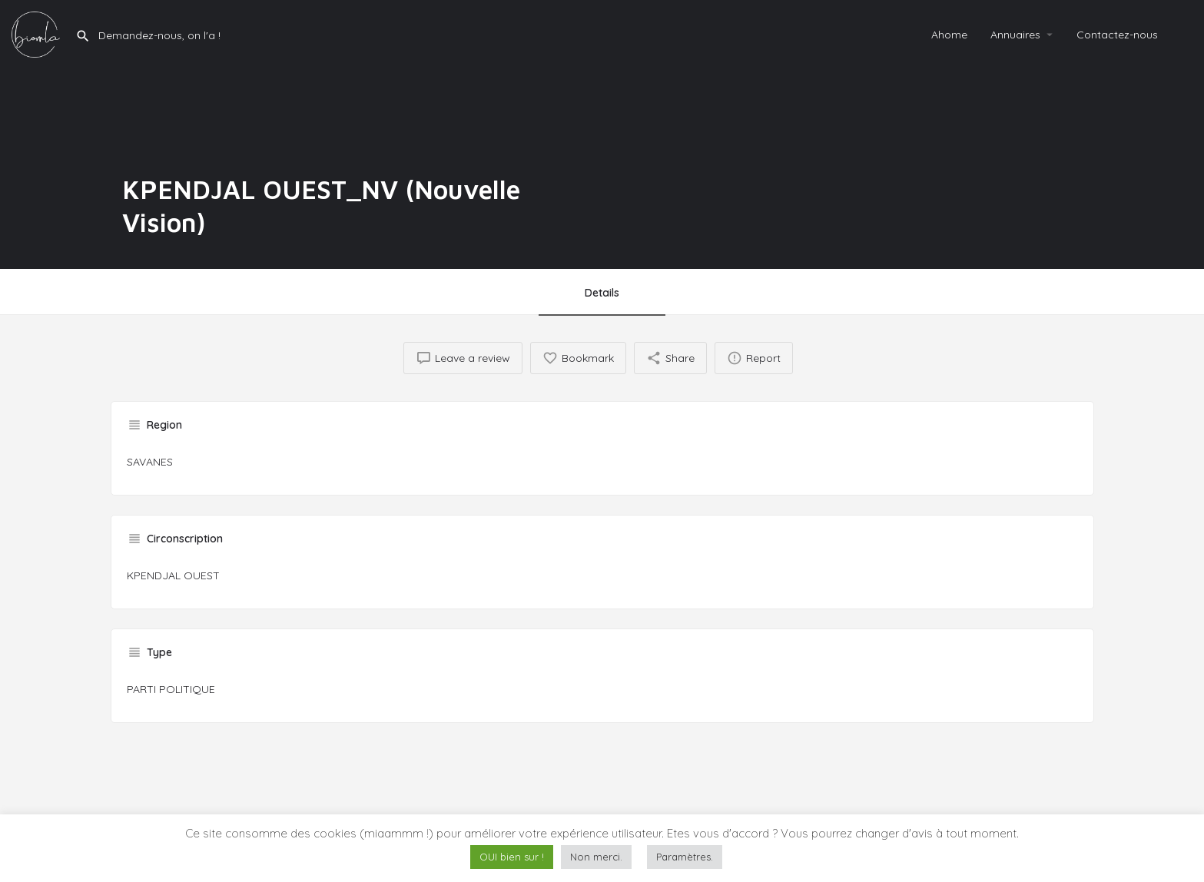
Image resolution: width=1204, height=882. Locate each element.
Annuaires (1015, 34)
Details (602, 293)
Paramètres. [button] (684, 856)
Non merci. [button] (596, 856)
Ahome (949, 34)
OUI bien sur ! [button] (511, 856)
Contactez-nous (1117, 34)
